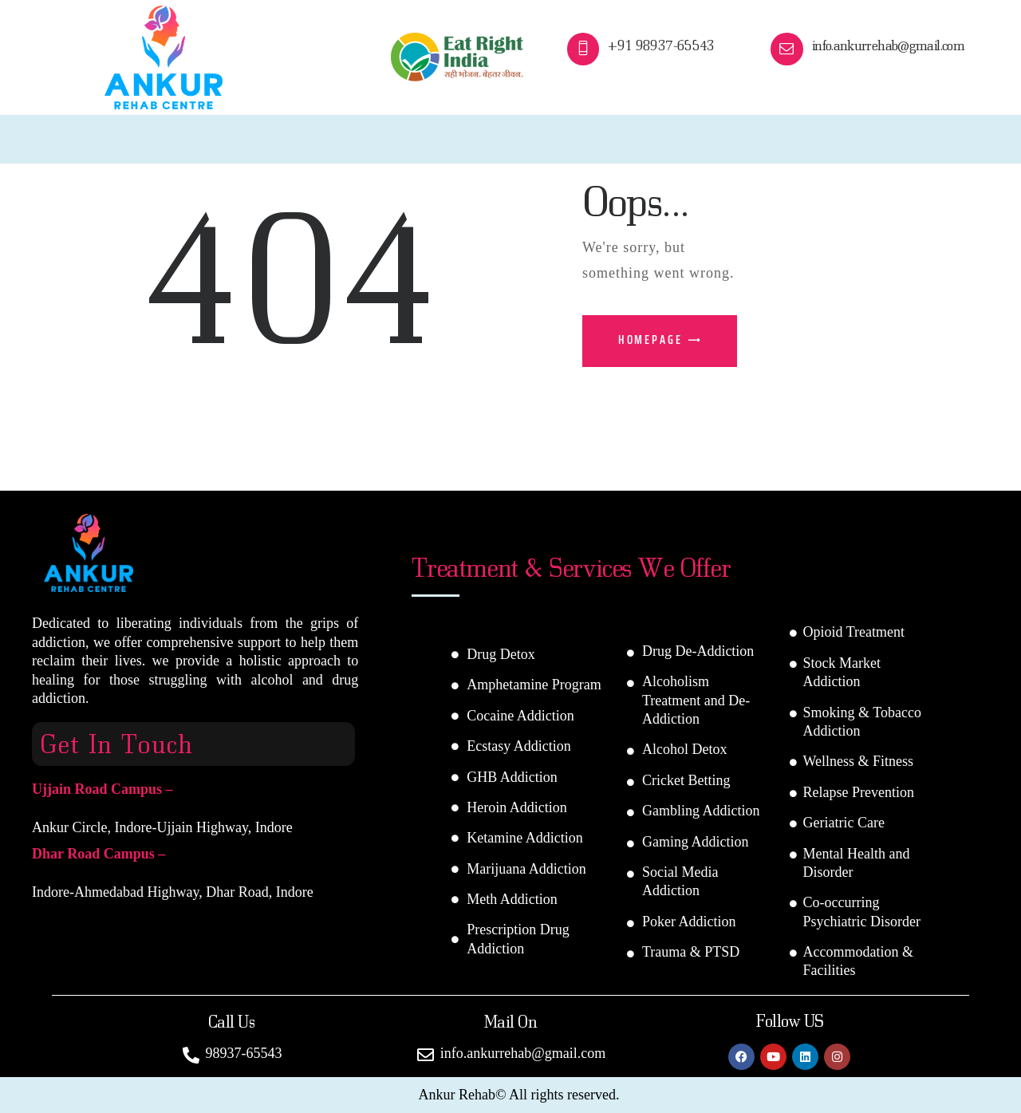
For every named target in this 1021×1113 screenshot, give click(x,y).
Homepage (650, 340)
